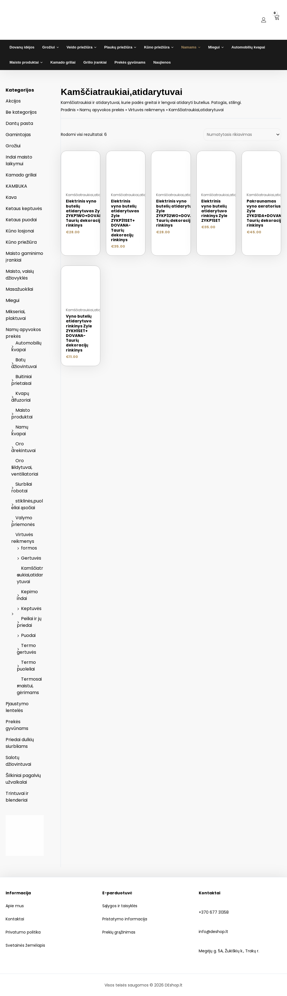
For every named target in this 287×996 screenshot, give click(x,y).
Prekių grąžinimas (119, 932)
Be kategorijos (21, 112)
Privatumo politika (23, 932)
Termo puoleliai (26, 665)
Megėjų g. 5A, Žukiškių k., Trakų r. (240, 948)
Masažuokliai (19, 289)
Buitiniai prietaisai (21, 380)
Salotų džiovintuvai (18, 760)
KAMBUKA (16, 186)
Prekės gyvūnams (17, 725)
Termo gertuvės (26, 648)
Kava (11, 197)
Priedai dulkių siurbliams (20, 743)
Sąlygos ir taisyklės (120, 906)
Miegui (12, 300)
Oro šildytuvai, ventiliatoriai (24, 467)
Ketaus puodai (21, 220)
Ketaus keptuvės (24, 208)
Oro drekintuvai (23, 447)
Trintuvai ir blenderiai (17, 796)
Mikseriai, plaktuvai (16, 315)
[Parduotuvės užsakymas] (242, 134)
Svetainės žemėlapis (25, 945)
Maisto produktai (22, 413)
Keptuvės (31, 608)
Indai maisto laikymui (19, 160)
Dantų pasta (19, 123)
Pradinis (68, 110)
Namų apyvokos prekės (102, 110)
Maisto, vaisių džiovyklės (20, 274)
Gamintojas (18, 134)
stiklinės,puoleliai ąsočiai (27, 504)
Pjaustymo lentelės (17, 707)
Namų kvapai (19, 430)
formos (29, 548)
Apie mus (15, 906)
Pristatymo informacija (124, 919)
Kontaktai (15, 919)
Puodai (28, 635)
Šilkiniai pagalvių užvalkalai (23, 778)
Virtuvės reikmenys (22, 537)
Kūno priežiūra (21, 242)
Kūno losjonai (20, 231)
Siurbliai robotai (21, 487)
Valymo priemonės (23, 521)
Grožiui (13, 146)
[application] (57, 47)
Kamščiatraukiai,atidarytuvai (30, 575)
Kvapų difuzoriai (21, 396)
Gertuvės (31, 558)
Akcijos (13, 101)
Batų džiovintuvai (24, 363)
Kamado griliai (21, 175)
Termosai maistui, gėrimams (29, 686)
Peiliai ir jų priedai (29, 622)
